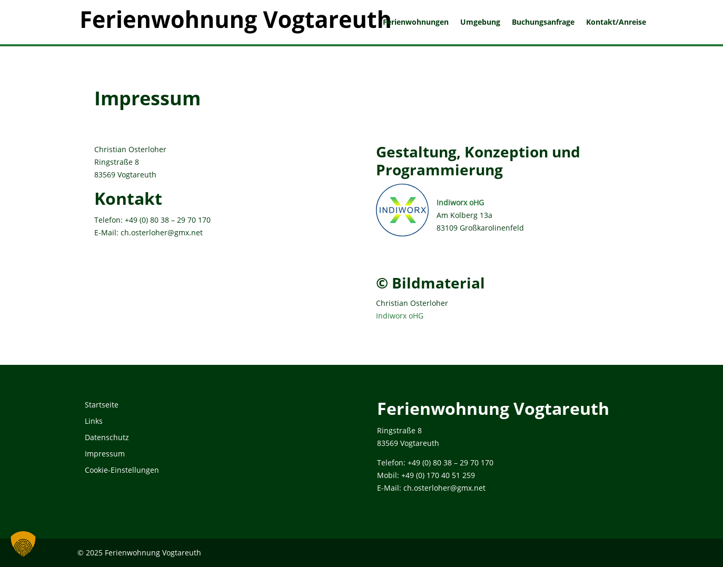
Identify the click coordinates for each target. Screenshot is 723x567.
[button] (23, 544)
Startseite (101, 405)
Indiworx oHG (460, 202)
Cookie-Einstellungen (122, 470)
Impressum (105, 454)
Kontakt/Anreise (616, 22)
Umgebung (480, 22)
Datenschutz (107, 437)
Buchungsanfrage (543, 22)
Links (94, 421)
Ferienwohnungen (416, 22)
